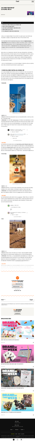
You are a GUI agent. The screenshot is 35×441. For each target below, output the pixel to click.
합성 (14, 259)
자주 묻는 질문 (17, 429)
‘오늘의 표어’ (20, 197)
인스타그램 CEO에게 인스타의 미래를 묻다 (18, 73)
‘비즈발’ (18, 192)
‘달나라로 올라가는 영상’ (19, 260)
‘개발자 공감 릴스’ (15, 120)
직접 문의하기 (23, 429)
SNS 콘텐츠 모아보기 (17, 313)
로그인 (33, 1)
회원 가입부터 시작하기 (17, 290)
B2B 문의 (12, 429)
